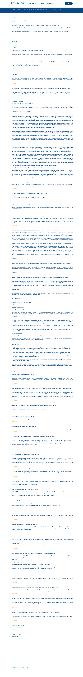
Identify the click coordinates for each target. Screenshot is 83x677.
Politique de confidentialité (40, 673)
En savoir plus (14, 56)
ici (16, 111)
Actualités (42, 4)
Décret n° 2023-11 (15, 639)
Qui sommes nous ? (32, 4)
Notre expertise (51, 4)
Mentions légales (33, 673)
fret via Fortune (17, 175)
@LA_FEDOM (16, 629)
